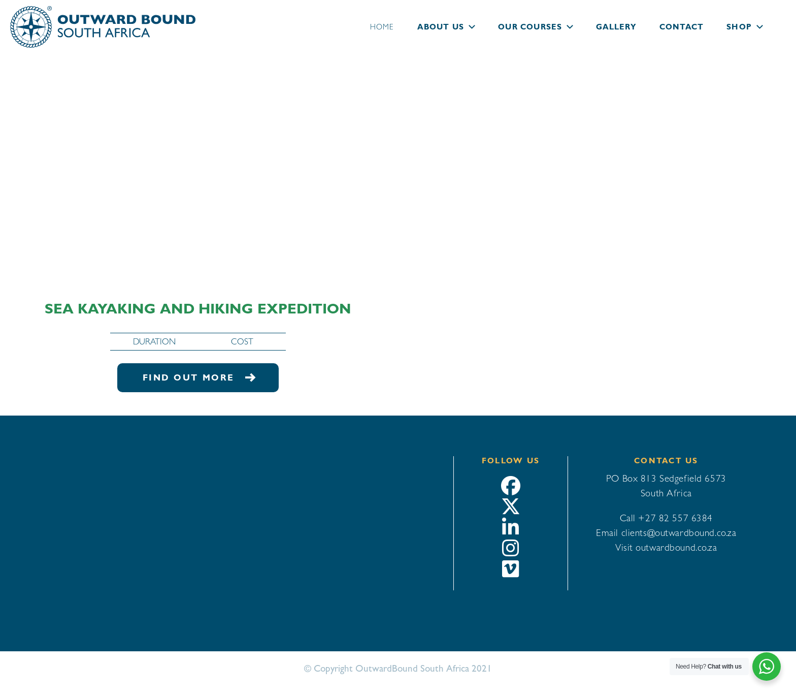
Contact (681, 26)
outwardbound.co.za (676, 547)
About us (441, 26)
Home (382, 26)
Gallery (616, 26)
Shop (739, 26)
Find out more (198, 377)
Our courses (530, 26)
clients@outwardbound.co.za (679, 532)
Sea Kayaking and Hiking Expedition (198, 308)
